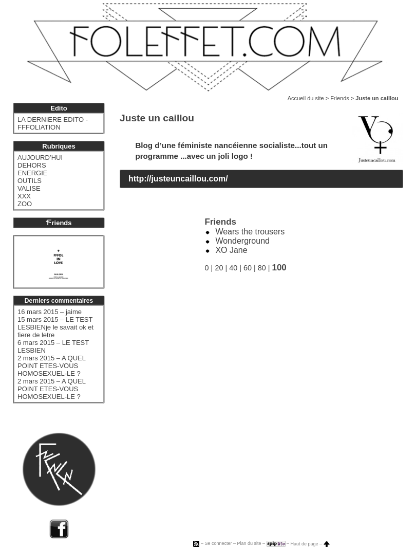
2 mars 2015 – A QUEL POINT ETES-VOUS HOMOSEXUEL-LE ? (51, 365)
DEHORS (31, 165)
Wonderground (242, 240)
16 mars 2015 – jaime (49, 312)
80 (262, 268)
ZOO (24, 204)
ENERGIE (32, 173)
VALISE (29, 188)
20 (219, 268)
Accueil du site (306, 98)
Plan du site (249, 543)
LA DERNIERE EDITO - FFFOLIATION (52, 123)
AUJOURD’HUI (40, 157)
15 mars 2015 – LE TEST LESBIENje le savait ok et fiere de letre (55, 327)
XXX (24, 196)
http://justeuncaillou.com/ (178, 178)
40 (233, 268)
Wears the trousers (250, 231)
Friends (339, 98)
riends (58, 223)
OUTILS (29, 181)
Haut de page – (310, 543)
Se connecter (218, 543)
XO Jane (231, 250)
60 (247, 268)
